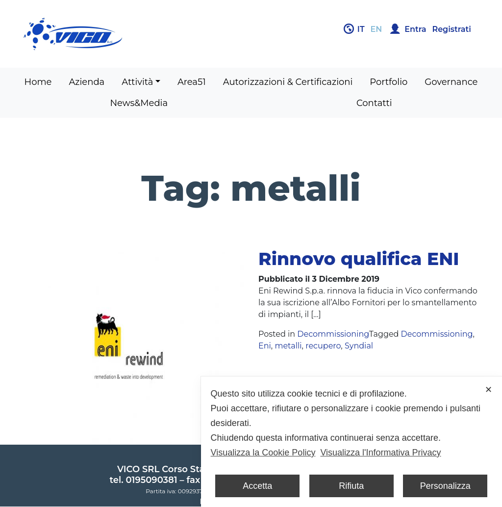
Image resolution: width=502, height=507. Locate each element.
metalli (288, 345)
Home (38, 82)
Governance (451, 82)
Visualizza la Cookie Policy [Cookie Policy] (263, 452)
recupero (323, 345)
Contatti (374, 103)
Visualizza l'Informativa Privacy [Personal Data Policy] (380, 452)
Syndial (359, 345)
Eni (264, 345)
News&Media (139, 103)
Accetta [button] (257, 486)
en (376, 29)
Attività (137, 82)
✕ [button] (488, 390)
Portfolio (388, 82)
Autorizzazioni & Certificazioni (288, 82)
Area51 (191, 82)
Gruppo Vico (133, 34)
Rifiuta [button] (351, 486)
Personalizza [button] (445, 486)
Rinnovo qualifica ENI (358, 258)
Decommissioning (333, 334)
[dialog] (351, 441)
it (361, 29)
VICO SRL (138, 469)
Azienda (86, 82)
